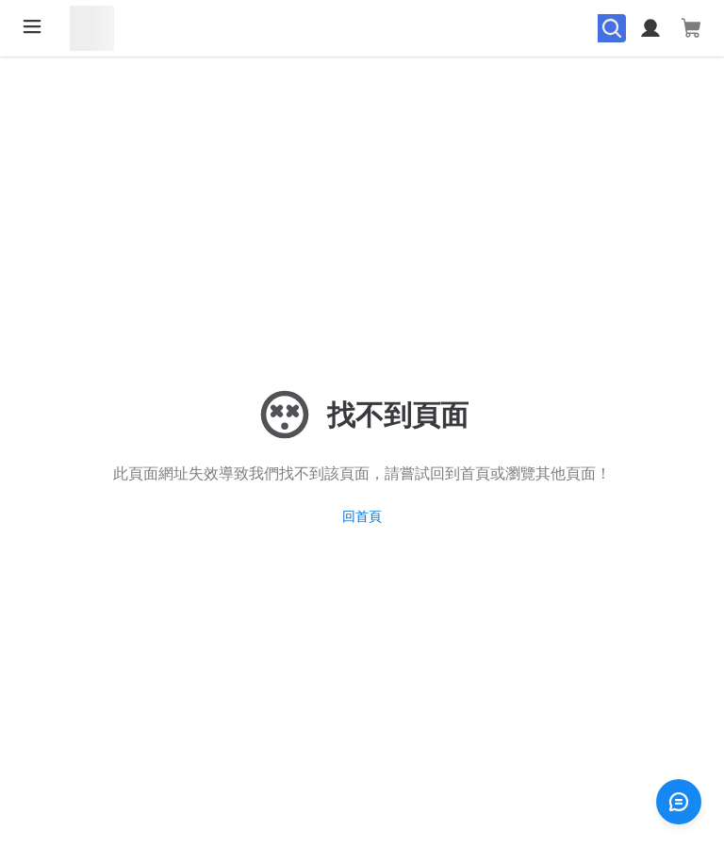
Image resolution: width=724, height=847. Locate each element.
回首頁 (362, 516)
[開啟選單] (32, 26)
